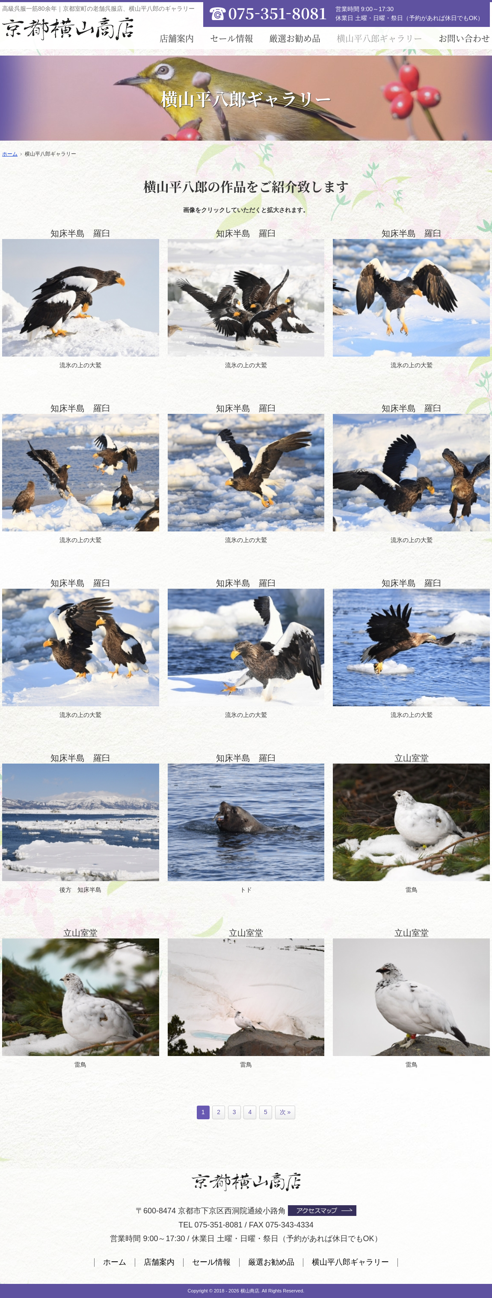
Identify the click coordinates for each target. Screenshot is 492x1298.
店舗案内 (177, 38)
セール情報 (231, 38)
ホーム (114, 1262)
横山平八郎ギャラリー (350, 1262)
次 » (285, 1112)
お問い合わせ (464, 38)
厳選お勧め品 (294, 38)
